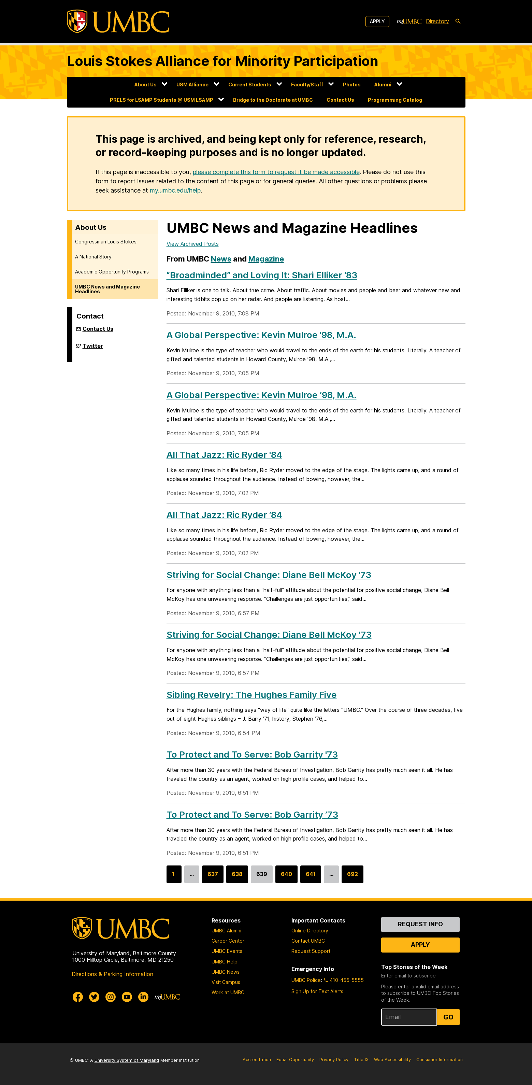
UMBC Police (306, 980)
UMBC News (226, 972)
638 (237, 877)
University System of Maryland (127, 1060)
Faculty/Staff (307, 84)
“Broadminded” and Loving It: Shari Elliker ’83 (262, 275)
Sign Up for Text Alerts (317, 991)
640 (286, 877)
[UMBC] (118, 21)
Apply (377, 21)
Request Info (420, 924)
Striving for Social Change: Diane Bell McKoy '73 (269, 574)
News (221, 258)
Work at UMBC (228, 992)
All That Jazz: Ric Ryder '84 (224, 454)
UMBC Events (227, 951)
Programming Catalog (395, 100)
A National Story (93, 256)
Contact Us (340, 100)
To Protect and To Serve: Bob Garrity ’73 (252, 814)
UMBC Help (225, 961)
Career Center (228, 941)
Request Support (310, 951)
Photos (352, 84)
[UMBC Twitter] (94, 996)
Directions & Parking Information (112, 974)
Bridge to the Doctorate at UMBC (273, 100)
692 (352, 877)
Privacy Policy (333, 1059)
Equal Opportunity (295, 1059)
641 (311, 877)
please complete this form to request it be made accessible (276, 171)
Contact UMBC (308, 941)
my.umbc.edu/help (175, 190)
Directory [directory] (437, 21)
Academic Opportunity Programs (112, 271)
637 (212, 877)
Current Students (249, 84)
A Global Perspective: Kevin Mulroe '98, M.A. (261, 334)
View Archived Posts (193, 243)
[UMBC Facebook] (77, 996)
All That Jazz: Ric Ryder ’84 (224, 514)
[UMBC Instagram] (110, 996)
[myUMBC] (409, 21)
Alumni (382, 84)
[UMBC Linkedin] (143, 996)
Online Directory (309, 930)
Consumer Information (439, 1059)
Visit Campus (226, 982)
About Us (145, 84)
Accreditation (257, 1059)
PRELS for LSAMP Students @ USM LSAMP (161, 100)
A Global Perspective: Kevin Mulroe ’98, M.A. (262, 395)
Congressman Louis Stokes (105, 241)
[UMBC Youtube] (126, 996)
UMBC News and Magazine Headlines (107, 289)
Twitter (93, 348)
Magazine (266, 258)
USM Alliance (192, 84)
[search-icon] (457, 21)
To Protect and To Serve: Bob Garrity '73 (252, 754)
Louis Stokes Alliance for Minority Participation (222, 61)
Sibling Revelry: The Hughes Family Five (252, 694)
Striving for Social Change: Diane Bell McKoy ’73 (269, 634)
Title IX (361, 1059)
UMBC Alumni (226, 930)
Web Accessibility (392, 1059)
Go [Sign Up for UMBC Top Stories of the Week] (448, 1017)
